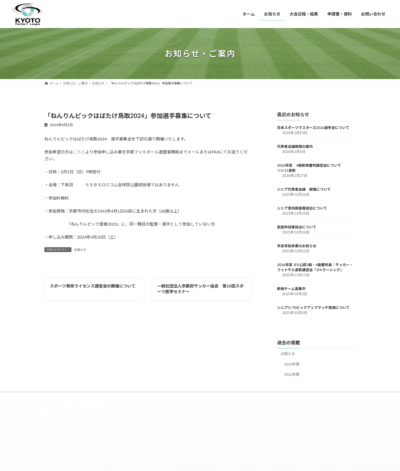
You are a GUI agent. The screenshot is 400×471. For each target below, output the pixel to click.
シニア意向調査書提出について (302, 208)
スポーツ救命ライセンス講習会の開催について (92, 285)
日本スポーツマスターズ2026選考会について (313, 127)
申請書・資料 (153, 397)
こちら (79, 151)
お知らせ (80, 250)
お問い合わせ (188, 397)
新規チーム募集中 (291, 288)
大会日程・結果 (115, 397)
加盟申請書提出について (296, 227)
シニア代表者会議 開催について (304, 189)
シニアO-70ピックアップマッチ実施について (313, 307)
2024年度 (291, 364)
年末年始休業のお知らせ (296, 246)
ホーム (56, 397)
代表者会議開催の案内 (295, 146)
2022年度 (291, 374)
